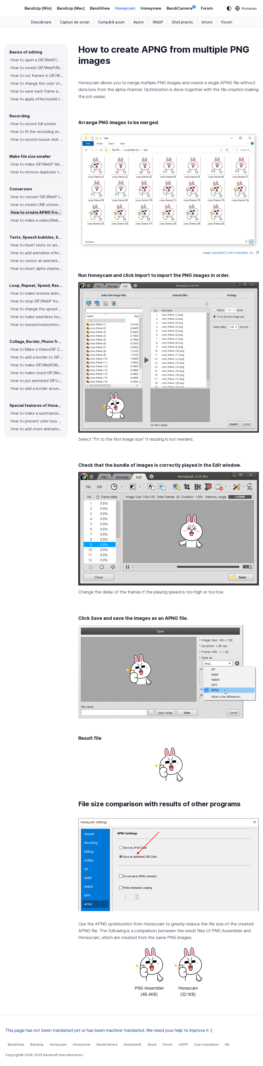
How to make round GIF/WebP (37, 373)
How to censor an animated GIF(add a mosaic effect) (37, 260)
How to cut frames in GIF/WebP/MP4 (37, 75)
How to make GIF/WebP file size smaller (37, 164)
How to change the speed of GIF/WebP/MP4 (37, 309)
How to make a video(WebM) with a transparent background (37, 220)
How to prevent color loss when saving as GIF (37, 421)
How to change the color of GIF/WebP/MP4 (37, 83)
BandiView (100, 8)
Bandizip (37, 1044)
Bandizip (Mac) (71, 8)
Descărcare (41, 22)
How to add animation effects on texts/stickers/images (37, 253)
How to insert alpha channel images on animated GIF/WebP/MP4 (37, 268)
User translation (206, 1044)
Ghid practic (182, 22)
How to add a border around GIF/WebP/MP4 (37, 388)
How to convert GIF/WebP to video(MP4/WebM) (37, 197)
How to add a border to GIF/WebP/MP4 (37, 357)
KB (227, 1044)
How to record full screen (33, 124)
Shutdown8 (132, 1044)
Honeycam (125, 8)
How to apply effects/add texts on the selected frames (37, 99)
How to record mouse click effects (37, 139)
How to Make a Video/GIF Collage (37, 349)
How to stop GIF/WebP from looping (37, 301)
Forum (207, 8)
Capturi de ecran (74, 22)
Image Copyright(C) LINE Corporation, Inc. (231, 253)
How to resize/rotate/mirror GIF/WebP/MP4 (37, 324)
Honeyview (151, 8)
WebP (158, 22)
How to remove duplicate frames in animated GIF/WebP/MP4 (37, 172)
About (152, 1044)
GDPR (183, 1044)
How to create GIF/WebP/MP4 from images (37, 67)
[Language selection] (246, 8)
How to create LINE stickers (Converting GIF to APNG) (37, 204)
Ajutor (138, 22)
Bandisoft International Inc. (63, 1055)
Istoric (207, 22)
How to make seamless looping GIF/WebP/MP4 (37, 316)
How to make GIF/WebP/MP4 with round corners (37, 365)
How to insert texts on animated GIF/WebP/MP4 (37, 245)
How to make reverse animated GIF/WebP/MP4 (37, 293)
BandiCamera (181, 8)
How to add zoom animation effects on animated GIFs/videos (37, 429)
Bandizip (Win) (38, 8)
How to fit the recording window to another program (37, 131)
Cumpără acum (111, 22)
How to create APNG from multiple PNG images (37, 212)
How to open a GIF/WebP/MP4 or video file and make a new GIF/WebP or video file (37, 60)
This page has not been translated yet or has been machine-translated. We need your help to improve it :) (108, 1030)
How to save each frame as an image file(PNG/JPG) (37, 91)
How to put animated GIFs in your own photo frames (37, 380)
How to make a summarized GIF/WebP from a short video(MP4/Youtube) (37, 413)
